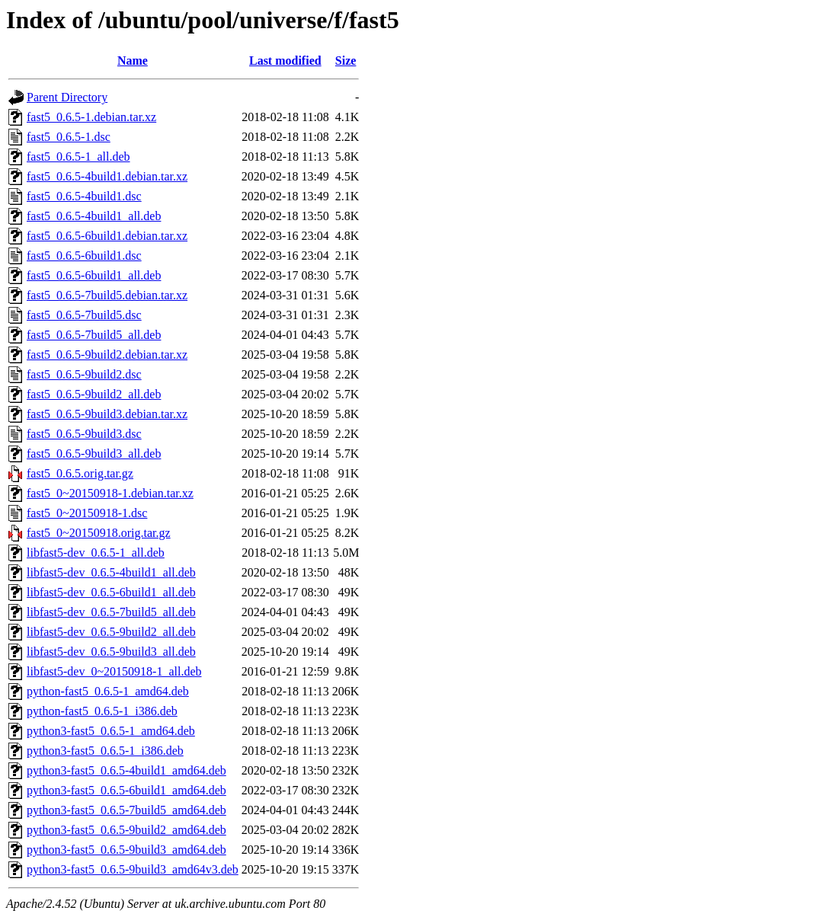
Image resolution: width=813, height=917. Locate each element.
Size (346, 60)
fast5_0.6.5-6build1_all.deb (94, 275)
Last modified (285, 60)
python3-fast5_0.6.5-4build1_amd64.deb (126, 770)
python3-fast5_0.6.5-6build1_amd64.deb (126, 790)
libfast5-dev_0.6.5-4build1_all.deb (111, 572)
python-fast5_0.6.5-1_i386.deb (102, 711)
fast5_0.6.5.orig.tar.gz (80, 473)
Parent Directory (67, 97)
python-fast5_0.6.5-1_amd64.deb (108, 691)
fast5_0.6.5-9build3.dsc (84, 433)
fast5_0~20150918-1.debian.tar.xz (110, 493)
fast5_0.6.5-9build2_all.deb (94, 394)
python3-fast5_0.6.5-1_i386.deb (105, 750)
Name (132, 60)
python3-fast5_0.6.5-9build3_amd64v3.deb (132, 869)
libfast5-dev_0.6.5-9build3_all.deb (111, 651)
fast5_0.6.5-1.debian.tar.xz (91, 116)
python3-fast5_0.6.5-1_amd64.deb (111, 730)
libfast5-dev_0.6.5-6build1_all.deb (111, 592)
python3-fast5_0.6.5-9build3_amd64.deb (126, 849)
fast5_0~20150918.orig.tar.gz (99, 532)
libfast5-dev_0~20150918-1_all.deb (114, 671)
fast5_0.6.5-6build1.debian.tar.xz (107, 235)
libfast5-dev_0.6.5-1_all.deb (96, 552)
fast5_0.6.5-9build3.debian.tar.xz (107, 413)
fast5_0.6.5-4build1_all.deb (94, 215)
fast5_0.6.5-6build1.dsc (84, 255)
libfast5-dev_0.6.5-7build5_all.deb (111, 611)
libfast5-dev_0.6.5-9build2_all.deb (111, 631)
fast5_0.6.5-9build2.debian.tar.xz (107, 354)
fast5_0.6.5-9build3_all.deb (94, 453)
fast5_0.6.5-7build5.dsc (84, 314)
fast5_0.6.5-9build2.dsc (84, 374)
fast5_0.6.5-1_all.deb (78, 156)
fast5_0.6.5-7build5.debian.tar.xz (107, 295)
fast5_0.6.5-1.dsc (68, 136)
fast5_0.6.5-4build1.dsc (84, 196)
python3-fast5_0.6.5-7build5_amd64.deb (126, 810)
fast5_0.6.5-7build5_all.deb (94, 334)
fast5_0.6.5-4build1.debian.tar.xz (107, 176)
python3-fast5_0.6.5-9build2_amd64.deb (126, 829)
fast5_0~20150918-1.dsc (87, 512)
